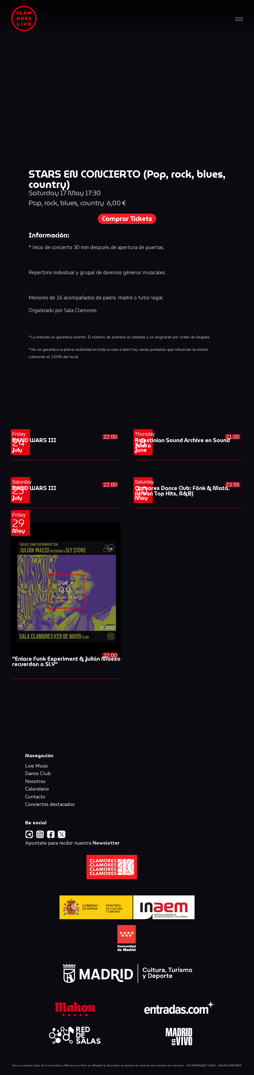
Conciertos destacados (50, 805)
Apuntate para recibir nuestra (72, 843)
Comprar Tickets (127, 219)
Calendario (37, 789)
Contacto (35, 797)
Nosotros (35, 782)
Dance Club (38, 774)
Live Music (36, 766)
